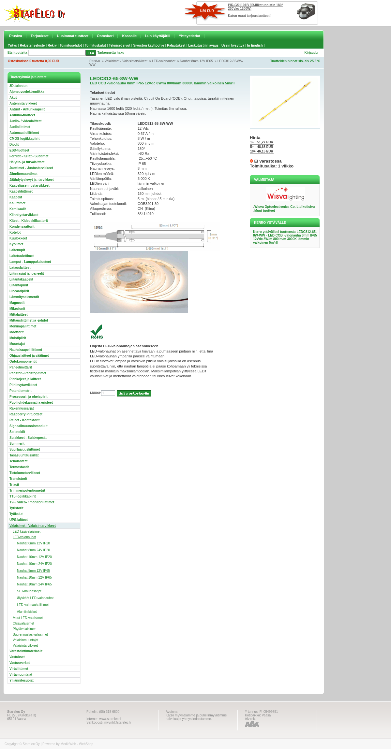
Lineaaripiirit (19, 291)
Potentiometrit (20, 391)
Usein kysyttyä (232, 45)
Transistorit (18, 479)
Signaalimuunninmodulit (28, 426)
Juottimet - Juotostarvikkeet (31, 168)
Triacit (14, 484)
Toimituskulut (95, 45)
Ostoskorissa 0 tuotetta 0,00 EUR (33, 61)
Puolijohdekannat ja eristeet (31, 402)
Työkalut (16, 514)
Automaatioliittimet (24, 133)
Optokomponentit (23, 361)
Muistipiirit (17, 338)
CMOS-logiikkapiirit (24, 138)
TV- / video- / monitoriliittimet (31, 502)
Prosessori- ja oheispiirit (28, 396)
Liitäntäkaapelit (21, 279)
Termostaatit (19, 467)
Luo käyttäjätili (157, 36)
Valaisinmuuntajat (25, 640)
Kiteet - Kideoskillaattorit (28, 221)
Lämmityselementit (24, 297)
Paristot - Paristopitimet (27, 373)
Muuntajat (17, 344)
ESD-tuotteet (19, 150)
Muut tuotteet (264, 210)
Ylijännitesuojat (21, 680)
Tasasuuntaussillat (23, 455)
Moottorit (16, 332)
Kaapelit (15, 197)
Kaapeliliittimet (21, 191)
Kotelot (15, 232)
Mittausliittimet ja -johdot (28, 320)
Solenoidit (17, 432)
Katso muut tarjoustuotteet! (249, 16)
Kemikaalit (17, 209)
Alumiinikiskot (27, 611)
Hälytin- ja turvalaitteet (26, 162)
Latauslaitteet (19, 267)
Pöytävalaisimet (24, 629)
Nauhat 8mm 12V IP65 (196, 61)
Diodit (14, 144)
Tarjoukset (40, 36)
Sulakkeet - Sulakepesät (28, 437)
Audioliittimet (19, 127)
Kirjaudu (311, 52)
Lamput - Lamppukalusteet (30, 262)
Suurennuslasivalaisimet (30, 634)
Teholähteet (18, 461)
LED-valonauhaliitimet (33, 605)
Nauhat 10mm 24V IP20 (34, 564)
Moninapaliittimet (22, 326)
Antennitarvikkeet (23, 103)
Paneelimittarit (20, 367)
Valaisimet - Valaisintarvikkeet (126, 61)
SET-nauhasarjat (29, 591)
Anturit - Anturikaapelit (27, 109)
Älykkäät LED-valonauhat (35, 598)
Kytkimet (16, 244)
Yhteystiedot (189, 36)
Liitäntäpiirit (18, 285)
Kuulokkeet (18, 238)
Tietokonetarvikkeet (24, 473)
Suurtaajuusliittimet (24, 449)
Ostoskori (105, 36)
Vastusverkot (19, 663)
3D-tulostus (18, 86)
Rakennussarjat (21, 408)
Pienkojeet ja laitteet (25, 379)
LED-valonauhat (163, 61)
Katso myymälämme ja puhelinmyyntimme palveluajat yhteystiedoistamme (196, 717)
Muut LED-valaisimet (28, 618)
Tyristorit (16, 508)
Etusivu (15, 36)
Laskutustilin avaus (203, 45)
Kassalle (129, 36)
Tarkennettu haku (111, 52)
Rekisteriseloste (32, 45)
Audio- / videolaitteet (25, 121)
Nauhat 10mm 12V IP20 (34, 557)
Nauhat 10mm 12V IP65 (34, 577)
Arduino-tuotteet (22, 115)
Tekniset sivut (119, 45)
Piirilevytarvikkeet (23, 385)
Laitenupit (17, 250)
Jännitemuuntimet (23, 174)
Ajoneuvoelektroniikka (26, 92)
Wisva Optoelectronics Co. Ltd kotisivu (284, 207)
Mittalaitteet (18, 314)
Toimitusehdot (71, 45)
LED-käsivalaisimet (26, 531)
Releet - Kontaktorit (24, 420)
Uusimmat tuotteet (73, 36)
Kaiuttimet (17, 203)
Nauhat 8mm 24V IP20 (33, 550)
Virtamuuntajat (20, 674)
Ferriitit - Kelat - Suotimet (28, 156)
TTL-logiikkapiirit (22, 496)
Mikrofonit (17, 308)
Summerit (16, 443)
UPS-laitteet (18, 520)
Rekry (52, 45)
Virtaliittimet (18, 668)
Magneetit (17, 303)
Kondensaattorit (22, 226)
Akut (13, 97)
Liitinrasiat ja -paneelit (26, 273)
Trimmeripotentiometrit (27, 490)
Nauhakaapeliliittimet (25, 350)
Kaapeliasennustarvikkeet (29, 185)
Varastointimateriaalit (25, 651)
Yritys (12, 45)
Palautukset (176, 45)
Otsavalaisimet (23, 623)
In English (255, 45)
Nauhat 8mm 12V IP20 (33, 543)
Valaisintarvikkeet (25, 645)
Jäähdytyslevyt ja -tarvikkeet (31, 179)
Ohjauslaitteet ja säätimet (29, 355)
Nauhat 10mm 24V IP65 (34, 584)
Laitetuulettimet (21, 256)
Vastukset (17, 657)
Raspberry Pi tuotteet (25, 414)
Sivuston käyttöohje (148, 45)
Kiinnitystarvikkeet (23, 215)
